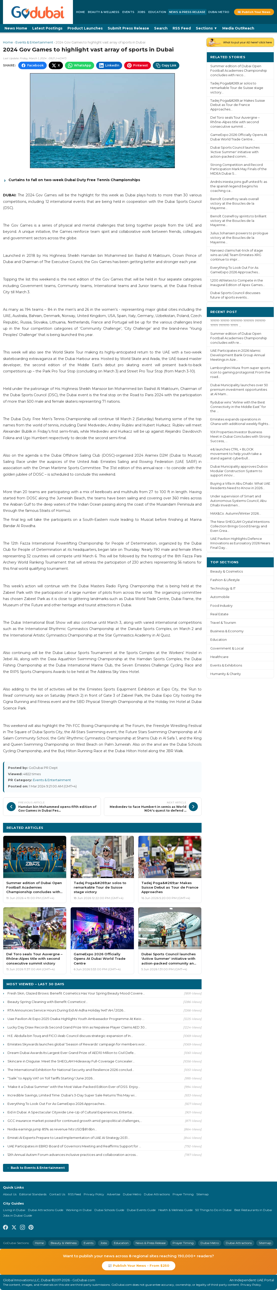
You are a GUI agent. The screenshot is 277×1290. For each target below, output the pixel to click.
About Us (9, 1194)
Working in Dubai (79, 1210)
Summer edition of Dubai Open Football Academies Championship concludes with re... (238, 338)
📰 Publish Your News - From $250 (138, 1266)
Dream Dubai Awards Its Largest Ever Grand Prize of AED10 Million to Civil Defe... (71, 1053)
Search (161, 28)
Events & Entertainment (34, 42)
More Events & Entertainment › (170, 827)
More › (264, 57)
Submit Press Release (128, 28)
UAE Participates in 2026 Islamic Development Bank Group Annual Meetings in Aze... (237, 355)
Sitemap (202, 1194)
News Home (15, 28)
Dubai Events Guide (141, 1210)
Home (80, 12)
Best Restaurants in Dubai (253, 1210)
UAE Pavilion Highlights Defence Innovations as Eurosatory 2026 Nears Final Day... (240, 543)
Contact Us (57, 1194)
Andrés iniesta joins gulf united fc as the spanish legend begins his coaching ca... (238, 186)
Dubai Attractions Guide (45, 1210)
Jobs (141, 12)
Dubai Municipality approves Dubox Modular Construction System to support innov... (239, 471)
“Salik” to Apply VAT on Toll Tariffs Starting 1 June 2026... (51, 1078)
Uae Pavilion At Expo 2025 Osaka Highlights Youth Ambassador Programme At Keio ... (75, 1019)
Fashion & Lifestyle (225, 580)
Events (128, 12)
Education (157, 12)
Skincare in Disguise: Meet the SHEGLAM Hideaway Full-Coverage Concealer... (71, 1061)
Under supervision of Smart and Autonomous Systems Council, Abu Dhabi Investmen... (238, 500)
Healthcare (219, 657)
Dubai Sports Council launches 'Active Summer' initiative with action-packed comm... (235, 152)
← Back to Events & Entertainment (36, 1168)
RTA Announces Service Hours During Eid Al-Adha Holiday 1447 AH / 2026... (66, 1010)
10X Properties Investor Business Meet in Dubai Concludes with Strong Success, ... (240, 436)
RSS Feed (182, 28)
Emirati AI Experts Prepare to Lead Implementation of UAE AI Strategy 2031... (68, 1138)
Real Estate (219, 614)
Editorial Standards (32, 1194)
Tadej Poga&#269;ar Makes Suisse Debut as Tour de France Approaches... (237, 105)
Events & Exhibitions (226, 665)
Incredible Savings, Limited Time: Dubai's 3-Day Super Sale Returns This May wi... (72, 1095)
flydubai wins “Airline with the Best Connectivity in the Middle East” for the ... (238, 406)
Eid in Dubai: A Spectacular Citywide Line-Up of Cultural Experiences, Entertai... (70, 1112)
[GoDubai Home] (38, 12)
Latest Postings (47, 28)
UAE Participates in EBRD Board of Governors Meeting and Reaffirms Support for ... (74, 1146)
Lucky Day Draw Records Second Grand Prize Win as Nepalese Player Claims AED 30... (77, 1027)
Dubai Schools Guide (109, 1210)
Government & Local (227, 648)
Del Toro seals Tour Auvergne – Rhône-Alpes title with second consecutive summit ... (235, 122)
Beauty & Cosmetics (226, 571)
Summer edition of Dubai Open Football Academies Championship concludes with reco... (238, 70)
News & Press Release (187, 12)
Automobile (220, 597)
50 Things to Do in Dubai (213, 1210)
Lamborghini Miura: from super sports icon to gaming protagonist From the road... (240, 372)
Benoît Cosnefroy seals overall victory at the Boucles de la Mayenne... (234, 203)
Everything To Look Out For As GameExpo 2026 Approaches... (56, 1104)
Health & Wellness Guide (175, 1210)
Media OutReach (238, 28)
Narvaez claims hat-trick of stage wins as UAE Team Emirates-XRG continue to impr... (236, 255)
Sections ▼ (206, 28)
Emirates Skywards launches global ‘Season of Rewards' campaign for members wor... (77, 1044)
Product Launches (85, 28)
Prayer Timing (183, 1194)
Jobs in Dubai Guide (17, 1215)
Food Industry (221, 606)
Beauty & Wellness (103, 12)
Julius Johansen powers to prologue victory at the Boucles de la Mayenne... (239, 237)
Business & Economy (227, 631)
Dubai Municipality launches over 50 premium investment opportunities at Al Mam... (239, 389)
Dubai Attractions (157, 1194)
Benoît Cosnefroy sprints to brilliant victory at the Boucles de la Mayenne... (238, 220)
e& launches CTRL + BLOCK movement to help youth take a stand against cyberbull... (236, 453)
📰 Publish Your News (254, 12)
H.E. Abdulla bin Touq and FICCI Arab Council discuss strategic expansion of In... (70, 1036)
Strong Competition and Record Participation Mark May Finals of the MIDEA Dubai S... (238, 169)
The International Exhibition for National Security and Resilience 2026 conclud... (70, 1070)
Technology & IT (223, 588)
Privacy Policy (94, 1194)
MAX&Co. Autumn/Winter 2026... (235, 513)
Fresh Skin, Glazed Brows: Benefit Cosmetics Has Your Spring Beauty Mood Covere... (76, 993)
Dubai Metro (218, 12)
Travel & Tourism (223, 623)
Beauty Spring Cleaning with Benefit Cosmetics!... (47, 1002)
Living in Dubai (14, 1210)
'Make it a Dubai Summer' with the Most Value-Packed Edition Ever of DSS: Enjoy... (73, 1087)
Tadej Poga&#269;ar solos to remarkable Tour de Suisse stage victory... (236, 87)
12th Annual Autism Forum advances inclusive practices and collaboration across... (72, 1155)
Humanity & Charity (225, 674)
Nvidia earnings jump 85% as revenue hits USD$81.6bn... (52, 1129)
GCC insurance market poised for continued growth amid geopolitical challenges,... (74, 1121)
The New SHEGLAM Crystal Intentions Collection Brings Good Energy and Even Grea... (240, 526)
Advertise (113, 1194)
